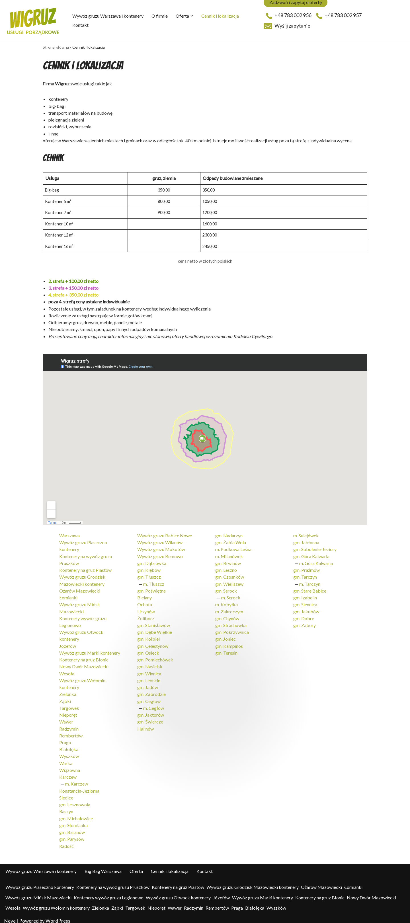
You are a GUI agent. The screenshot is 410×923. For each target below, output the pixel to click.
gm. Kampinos (229, 643)
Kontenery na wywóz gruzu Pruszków (112, 882)
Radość (66, 841)
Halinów (145, 725)
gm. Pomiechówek (155, 656)
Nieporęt (68, 711)
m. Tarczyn (309, 581)
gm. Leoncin (148, 677)
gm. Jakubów (306, 609)
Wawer (66, 718)
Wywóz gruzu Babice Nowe (164, 533)
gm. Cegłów (149, 697)
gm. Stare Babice (309, 588)
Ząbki (65, 697)
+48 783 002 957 (339, 15)
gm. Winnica (149, 670)
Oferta (136, 866)
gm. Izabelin (305, 595)
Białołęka (68, 745)
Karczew (68, 773)
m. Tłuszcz (153, 581)
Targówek (69, 704)
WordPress (58, 916)
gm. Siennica (305, 602)
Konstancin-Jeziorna (79, 786)
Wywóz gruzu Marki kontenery (89, 650)
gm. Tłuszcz (149, 574)
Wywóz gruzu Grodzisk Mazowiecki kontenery (252, 882)
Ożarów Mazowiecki (79, 588)
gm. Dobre (303, 615)
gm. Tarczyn (305, 574)
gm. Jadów (147, 684)
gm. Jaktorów (150, 711)
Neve (10, 916)
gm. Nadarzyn (229, 533)
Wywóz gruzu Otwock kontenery (178, 892)
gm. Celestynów (152, 643)
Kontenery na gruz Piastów (85, 568)
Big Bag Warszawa (103, 866)
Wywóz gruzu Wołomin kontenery (56, 903)
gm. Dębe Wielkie (154, 629)
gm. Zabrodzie (151, 691)
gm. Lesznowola (74, 800)
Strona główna (56, 47)
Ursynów (146, 609)
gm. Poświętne (151, 588)
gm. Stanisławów (153, 622)
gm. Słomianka (73, 820)
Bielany (144, 595)
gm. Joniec (225, 636)
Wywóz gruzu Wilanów (160, 540)
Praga (65, 738)
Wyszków (69, 752)
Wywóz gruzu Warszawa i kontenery (108, 15)
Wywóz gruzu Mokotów (161, 547)
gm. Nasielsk (149, 663)
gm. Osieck (148, 650)
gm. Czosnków (229, 574)
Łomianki (68, 595)
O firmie (159, 15)
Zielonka (67, 691)
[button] (191, 16)
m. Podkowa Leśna (233, 547)
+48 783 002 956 (288, 15)
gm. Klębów (149, 568)
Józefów (67, 643)
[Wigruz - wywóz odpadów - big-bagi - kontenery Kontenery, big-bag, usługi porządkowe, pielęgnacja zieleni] (33, 20)
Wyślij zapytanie (287, 25)
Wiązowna (69, 766)
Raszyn (66, 807)
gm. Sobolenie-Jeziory (315, 547)
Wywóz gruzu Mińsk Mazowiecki (38, 892)
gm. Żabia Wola (230, 540)
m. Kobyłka (226, 602)
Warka (65, 759)
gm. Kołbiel (148, 636)
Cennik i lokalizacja (220, 15)
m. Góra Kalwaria (316, 561)
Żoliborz (145, 615)
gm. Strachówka (231, 622)
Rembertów (71, 732)
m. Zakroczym (229, 609)
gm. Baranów (72, 827)
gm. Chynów (227, 615)
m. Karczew (76, 779)
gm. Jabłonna (306, 540)
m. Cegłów (153, 704)
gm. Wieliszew (229, 581)
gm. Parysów (71, 834)
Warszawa (69, 533)
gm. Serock (226, 588)
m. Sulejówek (306, 533)
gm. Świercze (150, 718)
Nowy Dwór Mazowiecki (83, 663)
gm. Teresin (226, 650)
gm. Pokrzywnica (232, 629)
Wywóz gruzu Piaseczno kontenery (39, 882)
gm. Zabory (304, 622)
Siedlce (66, 793)
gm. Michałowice (76, 814)
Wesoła (66, 670)
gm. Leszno (226, 568)
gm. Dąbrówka (151, 561)
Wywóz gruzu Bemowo (160, 554)
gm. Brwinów (228, 561)
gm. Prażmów (306, 568)
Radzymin (69, 725)
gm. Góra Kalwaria (311, 554)
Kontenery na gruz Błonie (83, 656)
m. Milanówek (229, 554)
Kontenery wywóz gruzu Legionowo (109, 892)
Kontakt (80, 25)
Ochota (144, 602)
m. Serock (230, 595)
